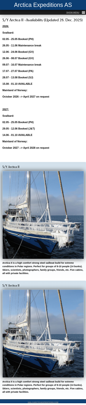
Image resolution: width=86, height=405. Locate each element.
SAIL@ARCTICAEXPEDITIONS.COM (43, 402)
